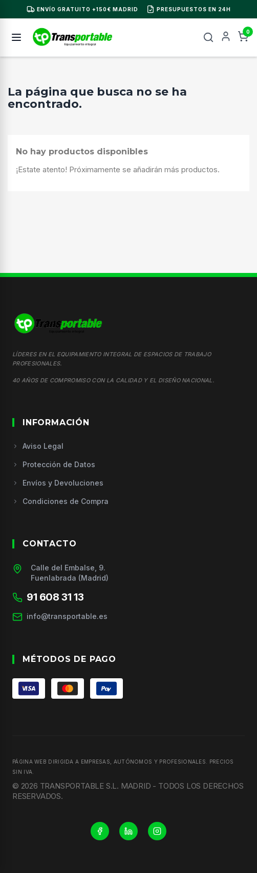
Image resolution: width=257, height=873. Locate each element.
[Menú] (16, 37)
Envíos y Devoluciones (57, 482)
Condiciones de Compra (60, 501)
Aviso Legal (37, 446)
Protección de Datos (53, 464)
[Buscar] (208, 37)
